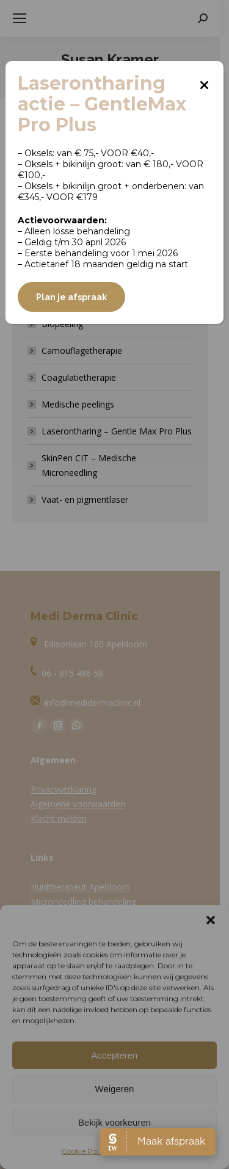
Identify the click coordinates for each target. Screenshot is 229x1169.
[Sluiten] (204, 80)
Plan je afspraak (71, 297)
